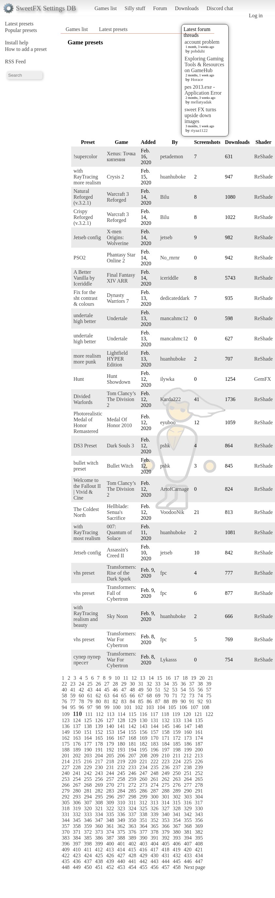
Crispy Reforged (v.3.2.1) (83, 217)
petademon (171, 156)
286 (143, 791)
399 (99, 843)
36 (183, 684)
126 (99, 720)
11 (125, 678)
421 (198, 849)
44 (98, 689)
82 (115, 701)
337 (132, 814)
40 (64, 689)
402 (132, 843)
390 (143, 838)
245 (121, 773)
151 (88, 732)
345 (77, 820)
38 (200, 684)
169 (143, 738)
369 (199, 826)
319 (77, 808)
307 (88, 802)
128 (121, 720)
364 (143, 826)
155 (132, 732)
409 (66, 849)
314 (165, 802)
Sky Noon (117, 616)
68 (149, 695)
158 (166, 732)
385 (88, 838)
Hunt (78, 379)
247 (143, 773)
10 (117, 678)
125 (88, 720)
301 (166, 796)
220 (132, 761)
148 (199, 726)
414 (121, 849)
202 (77, 755)
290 (188, 791)
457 (166, 867)
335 (110, 814)
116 (143, 714)
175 (66, 744)
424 (88, 855)
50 (149, 689)
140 (110, 726)
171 (166, 738)
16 (167, 678)
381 (188, 832)
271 (121, 785)
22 (64, 684)
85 (140, 701)
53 (174, 689)
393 (177, 838)
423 (77, 855)
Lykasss (168, 659)
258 (121, 779)
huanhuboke (173, 176)
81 (106, 701)
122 (209, 714)
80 (98, 701)
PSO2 (79, 257)
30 (132, 684)
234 (143, 767)
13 (142, 678)
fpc (163, 573)
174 (199, 738)
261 (154, 779)
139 (99, 726)
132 (166, 720)
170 (154, 738)
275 (166, 785)
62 (98, 695)
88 (166, 701)
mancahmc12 (174, 318)
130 (143, 720)
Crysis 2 (115, 176)
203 (88, 755)
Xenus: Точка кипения (121, 156)
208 (143, 755)
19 (193, 678)
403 (143, 843)
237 (177, 767)
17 (176, 678)
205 (110, 755)
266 (66, 785)
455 (143, 867)
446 (188, 861)
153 (110, 732)
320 (88, 808)
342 (188, 814)
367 (177, 826)
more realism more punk (87, 358)
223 (166, 761)
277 (188, 785)
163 (77, 738)
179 (110, 744)
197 (166, 749)
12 (134, 678)
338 (143, 814)
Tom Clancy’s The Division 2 (121, 399)
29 (123, 684)
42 (81, 689)
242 (88, 773)
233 (132, 767)
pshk (165, 445)
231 (110, 767)
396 (66, 843)
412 (99, 849)
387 (110, 838)
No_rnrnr (170, 257)
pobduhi (198, 51)
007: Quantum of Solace (119, 532)
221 (143, 761)
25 (89, 684)
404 (154, 843)
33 (157, 684)
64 (115, 695)
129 (132, 720)
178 (99, 744)
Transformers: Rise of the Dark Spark (121, 572)
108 (205, 707)
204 (99, 755)
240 (66, 773)
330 (199, 808)
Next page (194, 867)
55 (191, 689)
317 (198, 802)
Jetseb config (87, 237)
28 (115, 684)
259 (132, 779)
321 (99, 808)
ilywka (167, 379)
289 (177, 791)
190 (88, 749)
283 (110, 791)
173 (188, 738)
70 (166, 695)
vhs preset (83, 573)
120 (187, 714)
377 (143, 832)
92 (200, 701)
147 (188, 726)
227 (66, 767)
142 (132, 726)
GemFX (262, 379)
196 (154, 749)
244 (110, 773)
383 (66, 838)
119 (176, 714)
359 (88, 826)
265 (199, 779)
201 (66, 755)
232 (121, 767)
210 (166, 755)
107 (194, 707)
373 (99, 832)
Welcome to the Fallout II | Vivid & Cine (87, 489)
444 (166, 861)
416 (143, 849)
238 (188, 767)
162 (66, 738)
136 (66, 726)
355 (188, 820)
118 (165, 714)
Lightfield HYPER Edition (117, 358)
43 (89, 689)
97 (89, 707)
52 (166, 689)
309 (110, 802)
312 (143, 802)
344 (66, 820)
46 (115, 689)
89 (174, 701)
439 (110, 861)
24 (81, 684)
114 (121, 714)
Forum (160, 8)
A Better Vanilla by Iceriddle (84, 277)
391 (154, 838)
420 (187, 849)
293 (77, 796)
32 (149, 684)
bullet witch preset (85, 466)
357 (66, 826)
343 (199, 814)
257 (110, 779)
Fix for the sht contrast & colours (85, 298)
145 (166, 726)
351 (143, 820)
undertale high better (84, 318)
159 (177, 732)
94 (64, 707)
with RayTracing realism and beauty (85, 616)
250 (177, 773)
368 (188, 826)
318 (66, 808)
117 (154, 714)
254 (77, 779)
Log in (256, 15)
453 (121, 867)
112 (100, 714)
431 (166, 855)
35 (174, 684)
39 (208, 684)
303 (188, 796)
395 (199, 838)
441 (132, 861)
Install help (16, 42)
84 (132, 701)
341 (177, 814)
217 (99, 761)
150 (77, 732)
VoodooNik (172, 512)
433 (188, 855)
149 (66, 732)
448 (66, 867)
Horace (197, 79)
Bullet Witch (120, 466)
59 (72, 695)
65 (123, 695)
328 (177, 808)
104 (161, 707)
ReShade (263, 156)
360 (99, 826)
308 (99, 802)
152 (99, 732)
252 (199, 773)
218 (110, 761)
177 (88, 744)
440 (121, 861)
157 (154, 732)
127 (110, 720)
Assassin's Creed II (117, 552)
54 (183, 689)
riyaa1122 (199, 130)
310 (121, 802)
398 (88, 843)
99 (106, 707)
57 (208, 689)
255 (88, 779)
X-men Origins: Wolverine (117, 237)
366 (166, 826)
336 (121, 814)
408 (199, 843)
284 (121, 791)
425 (99, 855)
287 (154, 791)
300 (154, 796)
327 (166, 808)
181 (132, 744)
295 (99, 796)
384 (77, 838)
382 (199, 832)
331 (66, 814)
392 (166, 838)
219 (121, 761)
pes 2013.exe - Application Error (203, 90)
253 (66, 779)
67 (140, 695)
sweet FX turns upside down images (200, 115)
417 (154, 849)
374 (110, 832)
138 (88, 726)
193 (121, 749)
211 (176, 755)
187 (199, 744)
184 (166, 744)
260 (143, 779)
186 (188, 744)
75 (208, 695)
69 (157, 695)
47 (123, 689)
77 (72, 701)
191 (99, 749)
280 (77, 791)
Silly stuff (135, 8)
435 (66, 861)
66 (132, 695)
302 (177, 796)
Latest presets (19, 23)
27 (106, 684)
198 (177, 749)
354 (177, 820)
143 (143, 726)
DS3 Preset (85, 445)
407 (188, 843)
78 (81, 701)
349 (121, 820)
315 (176, 802)
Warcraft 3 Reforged (118, 197)
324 (132, 808)
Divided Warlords (82, 399)
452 (110, 867)
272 (132, 785)
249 (166, 773)
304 (199, 796)
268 (88, 785)
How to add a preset (26, 49)
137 (77, 726)
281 (88, 791)
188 (66, 749)
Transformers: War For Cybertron (121, 639)
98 (98, 707)
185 (177, 744)
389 (132, 838)
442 (143, 861)
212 (187, 755)
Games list (106, 8)
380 (177, 832)
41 (72, 689)
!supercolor (85, 156)
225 (188, 761)
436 (77, 861)
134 (188, 720)
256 (99, 779)
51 (157, 689)
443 (154, 861)
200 (199, 749)
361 (110, 826)
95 (72, 707)
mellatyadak (201, 102)
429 (143, 855)
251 (188, 773)
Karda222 (170, 399)
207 (132, 755)
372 (88, 832)
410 (77, 849)
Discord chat (219, 8)
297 (121, 796)
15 (159, 678)
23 (72, 684)
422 (66, 855)
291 (199, 791)
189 (77, 749)
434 (199, 855)
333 (88, 814)
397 (77, 843)
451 (99, 867)
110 (77, 713)
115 (132, 714)
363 (132, 826)
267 (77, 785)
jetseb (166, 237)
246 (132, 773)
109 (66, 714)
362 (121, 826)
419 (176, 849)
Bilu (164, 197)
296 (110, 796)
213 (198, 755)
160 (188, 732)
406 (177, 843)
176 (77, 744)
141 (121, 726)
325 (143, 808)
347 (99, 820)
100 (117, 707)
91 (191, 701)
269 (99, 785)
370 (66, 832)
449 (77, 867)
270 (110, 785)
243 (99, 773)
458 (177, 867)
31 (140, 684)
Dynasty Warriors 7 (118, 298)
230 (99, 767)
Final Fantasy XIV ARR (121, 278)
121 (198, 714)
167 (121, 738)
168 (132, 738)
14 (151, 678)
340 (166, 814)
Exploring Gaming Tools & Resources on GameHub (204, 64)
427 (121, 855)
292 (66, 796)
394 (188, 838)
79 (89, 701)
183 (154, 744)
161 (199, 732)
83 (123, 701)
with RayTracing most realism (86, 532)
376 (132, 832)
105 (172, 707)
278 (199, 785)
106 (183, 707)
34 (166, 684)
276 (177, 785)
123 (66, 720)
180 (121, 744)
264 (188, 779)
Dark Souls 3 (120, 445)
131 (154, 720)
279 (66, 791)
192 (110, 749)
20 (201, 678)
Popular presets (21, 30)
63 (106, 695)
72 (183, 695)
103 (150, 707)
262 (166, 779)
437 (88, 861)
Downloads (187, 8)
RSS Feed (15, 61)
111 (89, 714)
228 (77, 767)
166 (110, 738)
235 (154, 767)
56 (200, 689)
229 (88, 767)
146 (177, 726)
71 (174, 695)
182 (143, 744)
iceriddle (169, 278)
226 (199, 761)
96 (81, 707)
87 (157, 701)
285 (132, 791)
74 (200, 695)
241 (77, 773)
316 (187, 802)
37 (191, 684)
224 (177, 761)
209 (154, 755)
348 (110, 820)
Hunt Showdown (118, 379)
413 (110, 849)
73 (191, 695)
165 (99, 738)
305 (66, 802)
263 (177, 779)
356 (199, 820)
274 (154, 785)
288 (166, 791)
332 (77, 814)
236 (166, 767)
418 (165, 849)
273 (143, 785)
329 (188, 808)
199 (188, 749)
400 (110, 843)
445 (177, 861)
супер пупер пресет (87, 659)
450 (88, 867)
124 (77, 720)
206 (121, 755)
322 (110, 808)
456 (154, 867)
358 (77, 826)
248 (154, 773)
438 (99, 861)
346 (88, 820)
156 (143, 732)
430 (154, 855)
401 (121, 843)
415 (132, 849)
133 (177, 720)
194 (132, 749)
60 (81, 695)
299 (143, 796)
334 (99, 814)
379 (166, 832)
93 (208, 701)
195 (143, 749)
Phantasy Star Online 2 (121, 257)
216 (88, 761)
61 (89, 695)
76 (64, 701)
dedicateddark (174, 298)
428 (132, 855)
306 (77, 802)
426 (110, 855)
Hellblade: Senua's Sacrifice (118, 512)
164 (88, 738)
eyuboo (167, 422)
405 (166, 843)
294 (88, 796)
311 (132, 802)
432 (177, 855)
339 (154, 814)
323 (121, 808)
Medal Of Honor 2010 (119, 422)
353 (166, 820)
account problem (202, 42)
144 (154, 726)
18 (184, 678)
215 (77, 761)
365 (154, 826)
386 (99, 838)
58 (64, 695)
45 (106, 689)
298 (132, 796)
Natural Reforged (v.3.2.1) (83, 197)
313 (154, 802)
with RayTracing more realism (87, 176)
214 (66, 761)
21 (210, 678)
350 (132, 820)
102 (139, 707)
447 (199, 861)
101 (128, 707)
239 (199, 767)
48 (132, 689)
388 (121, 838)
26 (98, 684)
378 (154, 832)
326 (154, 808)
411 (87, 849)
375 (121, 832)
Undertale (117, 318)
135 (199, 720)
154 (121, 732)
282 (99, 791)
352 (154, 820)
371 (77, 832)
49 (140, 689)
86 (149, 701)
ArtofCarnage (174, 489)
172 (177, 738)
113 (110, 714)
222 (154, 761)
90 (183, 701)
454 (132, 867)
